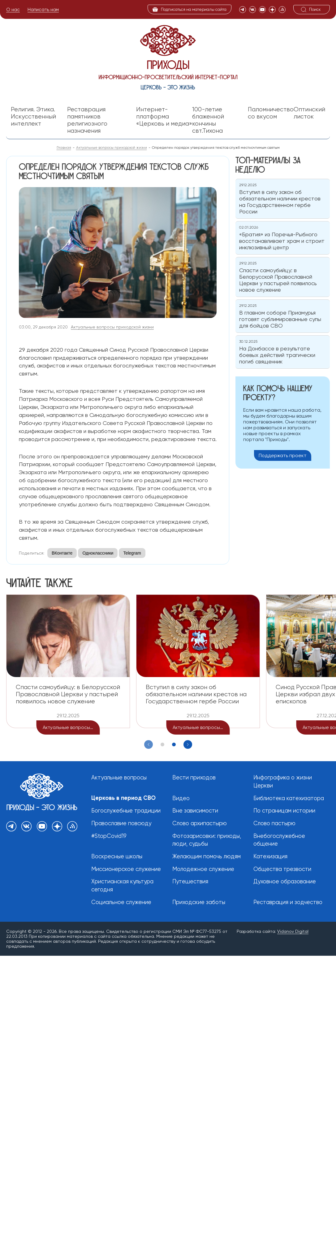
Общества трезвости (282, 869)
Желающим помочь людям (206, 856)
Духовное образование (284, 882)
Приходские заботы (199, 902)
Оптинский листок (309, 113)
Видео (181, 798)
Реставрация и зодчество (287, 902)
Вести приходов (194, 777)
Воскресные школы (116, 856)
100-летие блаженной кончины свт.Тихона (208, 120)
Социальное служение (121, 902)
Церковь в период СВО (123, 798)
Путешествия (190, 882)
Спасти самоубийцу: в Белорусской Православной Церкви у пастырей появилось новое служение (68, 694)
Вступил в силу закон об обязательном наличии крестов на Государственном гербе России (196, 694)
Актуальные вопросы (119, 777)
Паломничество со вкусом (271, 113)
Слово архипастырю (199, 823)
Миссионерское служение (126, 869)
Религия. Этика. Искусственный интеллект (33, 116)
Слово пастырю (274, 823)
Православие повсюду (121, 823)
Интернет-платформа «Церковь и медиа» (164, 116)
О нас (13, 9)
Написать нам (43, 9)
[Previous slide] (148, 744)
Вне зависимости (195, 811)
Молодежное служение (203, 869)
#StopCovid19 (109, 836)
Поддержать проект (283, 455)
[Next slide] (187, 744)
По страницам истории (284, 811)
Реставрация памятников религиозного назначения (87, 120)
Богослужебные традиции (126, 811)
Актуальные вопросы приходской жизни (112, 326)
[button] (162, 744)
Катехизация (270, 856)
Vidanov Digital (292, 931)
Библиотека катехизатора (288, 798)
